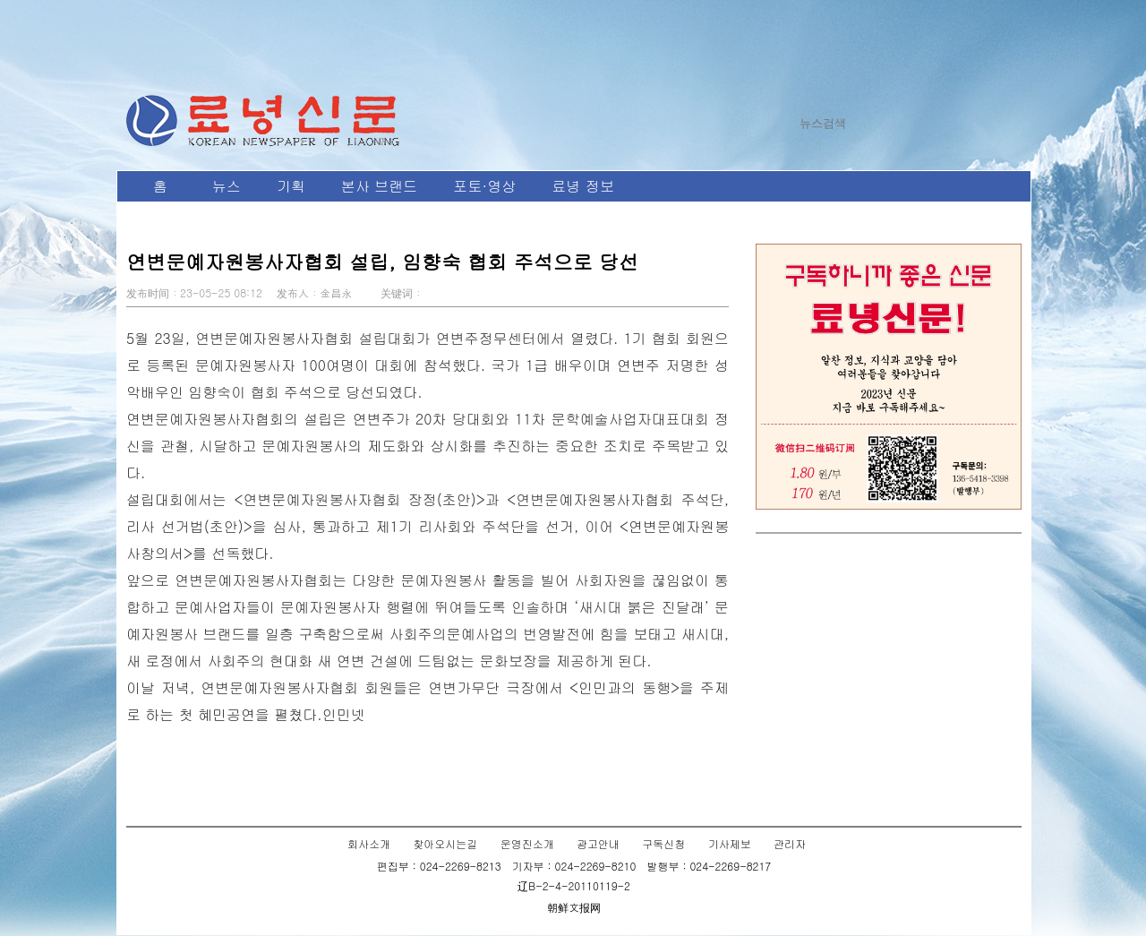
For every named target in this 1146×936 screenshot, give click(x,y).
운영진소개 (527, 843)
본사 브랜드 (379, 186)
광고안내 (598, 843)
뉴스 (226, 186)
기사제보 (729, 843)
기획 (291, 186)
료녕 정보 (582, 186)
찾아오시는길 (445, 843)
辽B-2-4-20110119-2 (573, 885)
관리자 (790, 843)
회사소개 (368, 843)
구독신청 (663, 843)
